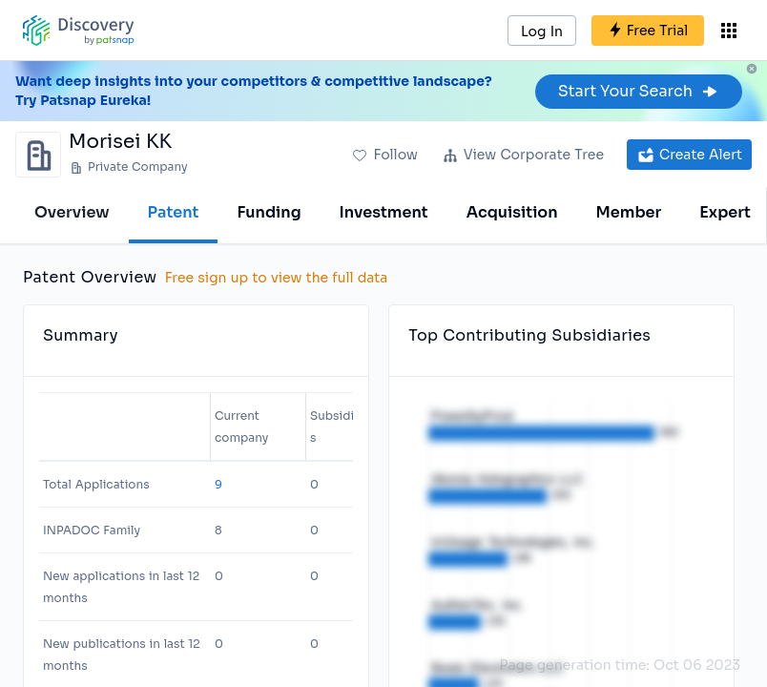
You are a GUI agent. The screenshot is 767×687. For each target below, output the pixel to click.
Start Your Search (638, 91)
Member (629, 212)
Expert (725, 212)
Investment (384, 212)
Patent (173, 212)
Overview (72, 212)
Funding (269, 212)
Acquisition (512, 212)
